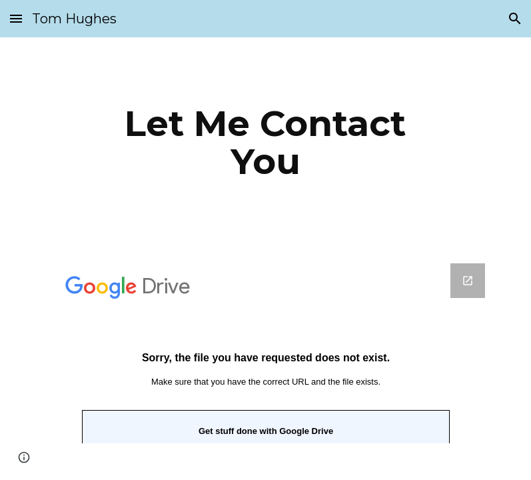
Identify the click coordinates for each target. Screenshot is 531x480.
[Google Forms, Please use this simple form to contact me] (266, 353)
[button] (16, 18)
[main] (266, 142)
